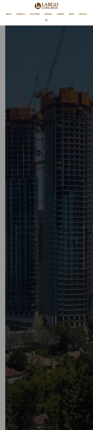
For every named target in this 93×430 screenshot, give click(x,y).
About (9, 14)
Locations (35, 14)
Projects (21, 14)
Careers (60, 14)
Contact (83, 14)
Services (48, 14)
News (71, 14)
